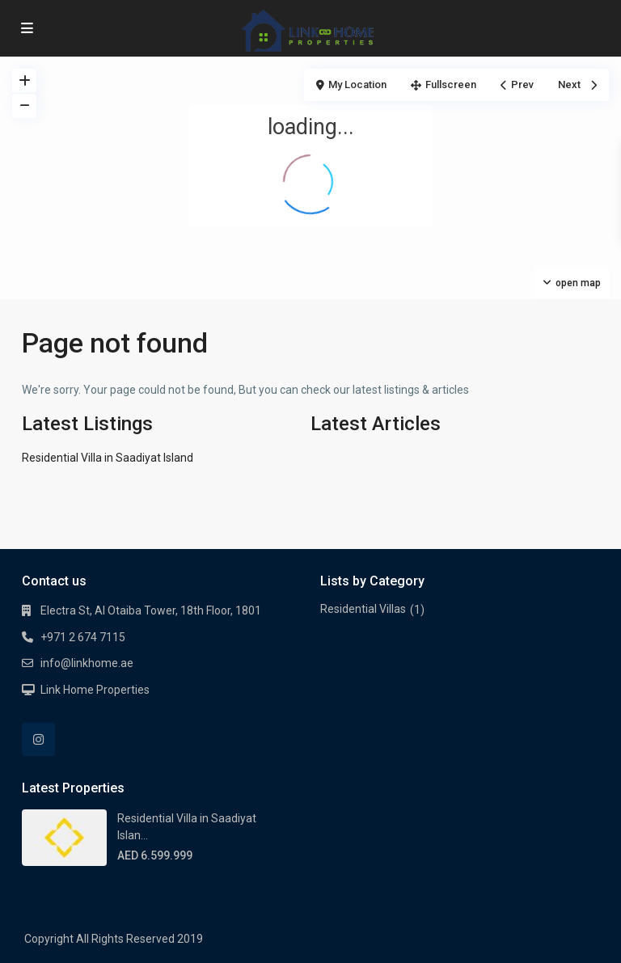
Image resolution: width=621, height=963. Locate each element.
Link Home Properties (95, 689)
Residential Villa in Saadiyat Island (107, 457)
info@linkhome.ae (86, 663)
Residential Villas (363, 608)
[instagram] (38, 739)
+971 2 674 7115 (82, 637)
